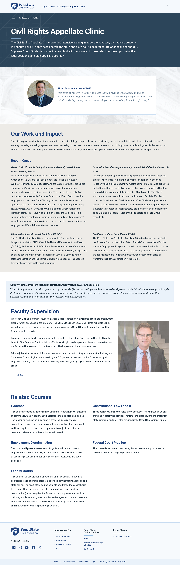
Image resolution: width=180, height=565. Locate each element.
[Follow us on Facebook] (34, 549)
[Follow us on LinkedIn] (14, 549)
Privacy (56, 562)
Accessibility (83, 562)
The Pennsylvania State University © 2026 (112, 562)
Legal (93, 562)
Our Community (89, 549)
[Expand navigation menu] (167, 4)
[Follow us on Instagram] (20, 549)
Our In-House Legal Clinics (122, 537)
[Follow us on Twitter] (40, 549)
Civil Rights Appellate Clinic (71, 6)
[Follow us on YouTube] (27, 549)
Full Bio (19, 375)
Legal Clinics (48, 6)
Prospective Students (62, 537)
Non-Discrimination (69, 562)
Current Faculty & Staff (63, 545)
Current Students (60, 541)
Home (13, 18)
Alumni (57, 549)
